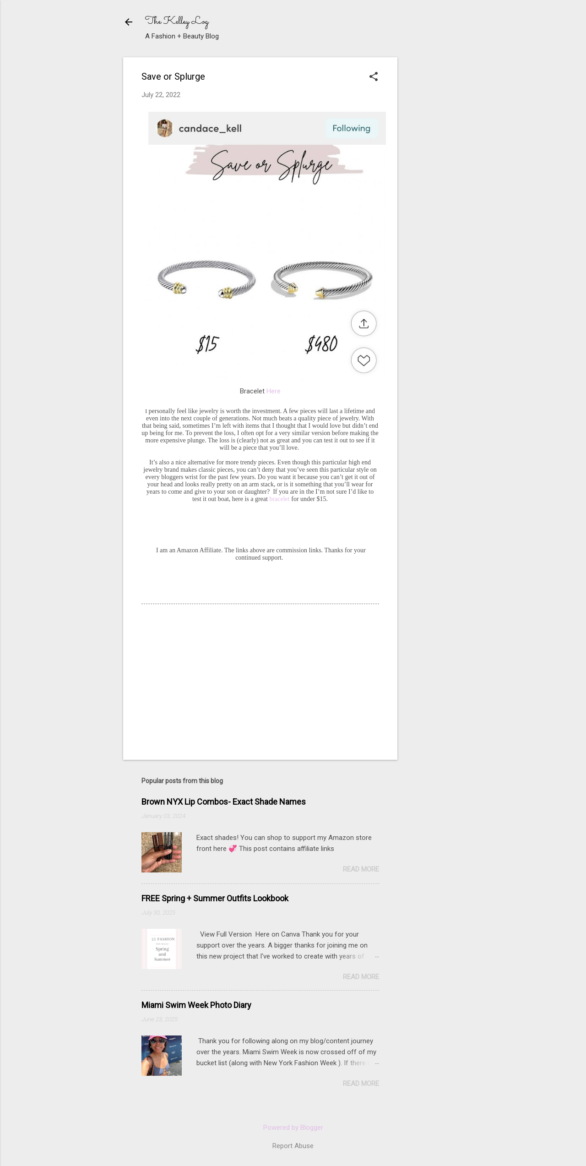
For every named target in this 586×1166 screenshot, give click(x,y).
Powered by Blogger (293, 1127)
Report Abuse (293, 1146)
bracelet (279, 499)
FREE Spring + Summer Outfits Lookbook (214, 898)
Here (273, 391)
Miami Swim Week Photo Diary (196, 1005)
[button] (373, 77)
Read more (361, 869)
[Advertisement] (473, 114)
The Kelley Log (177, 22)
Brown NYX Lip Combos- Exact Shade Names (223, 801)
